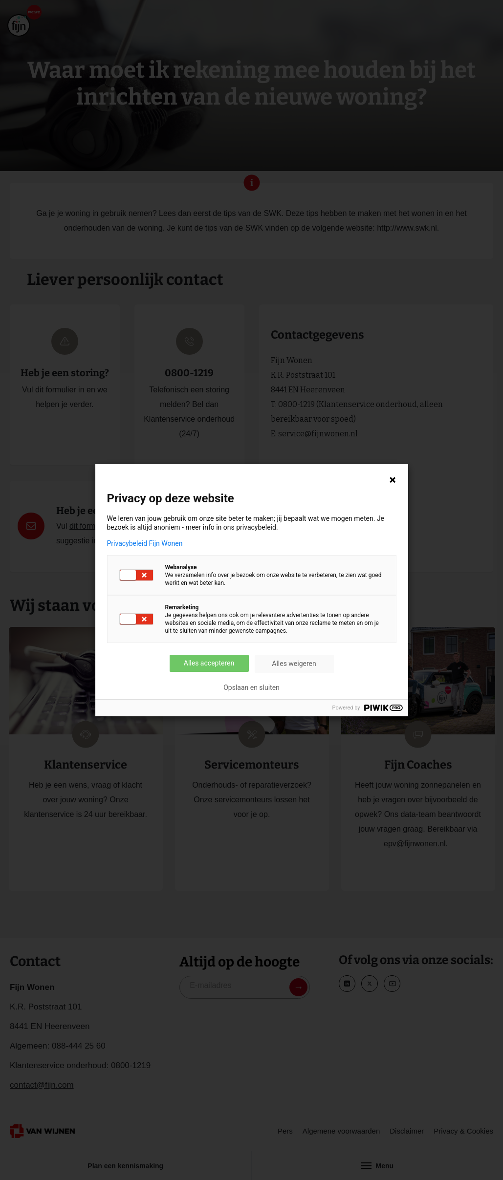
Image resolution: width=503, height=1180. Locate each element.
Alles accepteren (209, 663)
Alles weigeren (294, 663)
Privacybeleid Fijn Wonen (145, 543)
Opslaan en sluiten (251, 687)
